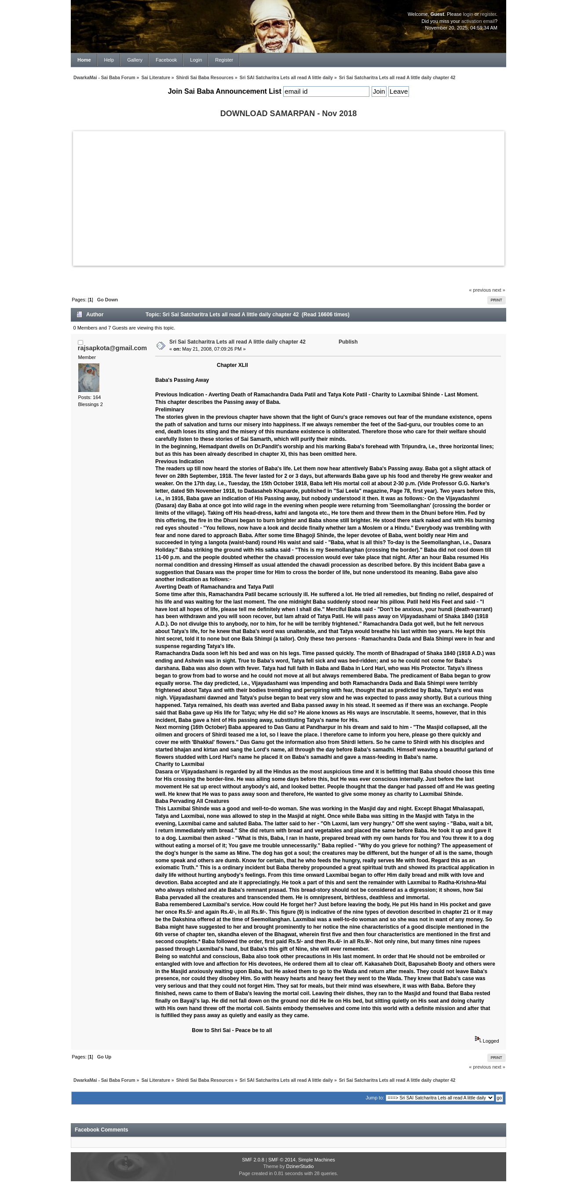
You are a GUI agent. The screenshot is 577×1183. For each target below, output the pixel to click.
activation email (478, 21)
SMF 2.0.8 (253, 1159)
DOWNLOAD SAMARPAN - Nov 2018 (288, 113)
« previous (480, 290)
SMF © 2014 (282, 1159)
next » (498, 290)
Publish (348, 342)
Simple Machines (316, 1159)
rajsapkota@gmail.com (112, 348)
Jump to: (374, 1097)
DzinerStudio (300, 1166)
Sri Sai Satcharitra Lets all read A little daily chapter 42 (237, 342)
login (468, 14)
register (488, 14)
